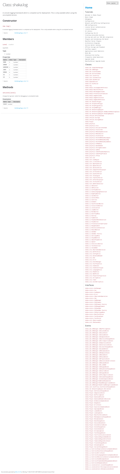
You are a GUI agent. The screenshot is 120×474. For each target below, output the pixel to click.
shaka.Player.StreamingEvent (94, 431)
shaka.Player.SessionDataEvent (95, 423)
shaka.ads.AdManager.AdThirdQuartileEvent (99, 375)
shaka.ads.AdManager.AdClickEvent (96, 333)
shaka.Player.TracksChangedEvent (96, 443)
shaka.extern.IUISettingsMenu (95, 312)
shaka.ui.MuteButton (91, 212)
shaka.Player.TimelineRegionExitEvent (97, 441)
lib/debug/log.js (18, 33)
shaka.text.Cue (90, 158)
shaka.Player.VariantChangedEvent (96, 447)
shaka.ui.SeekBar (90, 232)
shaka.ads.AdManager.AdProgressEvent (97, 359)
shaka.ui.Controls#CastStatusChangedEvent (99, 451)
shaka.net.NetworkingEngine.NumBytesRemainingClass (102, 111)
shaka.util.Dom (90, 258)
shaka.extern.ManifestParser (94, 314)
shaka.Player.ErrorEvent (93, 405)
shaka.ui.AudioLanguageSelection (96, 192)
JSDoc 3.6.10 (18, 472)
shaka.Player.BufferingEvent (94, 395)
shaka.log (88, 85)
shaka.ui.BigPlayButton (93, 194)
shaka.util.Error (90, 260)
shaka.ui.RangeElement (92, 226)
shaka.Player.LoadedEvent (93, 411)
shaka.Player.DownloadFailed (94, 397)
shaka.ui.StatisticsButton (94, 244)
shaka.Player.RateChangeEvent (95, 421)
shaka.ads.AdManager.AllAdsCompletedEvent (99, 379)
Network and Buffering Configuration (97, 23)
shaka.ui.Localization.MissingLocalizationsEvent (101, 467)
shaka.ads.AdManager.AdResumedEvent (97, 363)
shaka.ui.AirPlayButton (93, 190)
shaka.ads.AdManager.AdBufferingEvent (97, 329)
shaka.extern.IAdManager (93, 300)
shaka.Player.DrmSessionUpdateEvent (97, 401)
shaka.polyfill (90, 124)
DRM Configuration (91, 25)
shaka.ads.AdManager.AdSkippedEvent (97, 367)
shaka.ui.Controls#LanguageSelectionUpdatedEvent (101, 455)
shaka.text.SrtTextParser (93, 172)
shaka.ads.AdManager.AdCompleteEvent (97, 337)
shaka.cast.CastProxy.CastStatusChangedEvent (100, 387)
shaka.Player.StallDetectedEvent (96, 425)
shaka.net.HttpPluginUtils (94, 105)
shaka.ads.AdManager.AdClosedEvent (96, 335)
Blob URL (88, 53)
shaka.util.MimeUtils (92, 272)
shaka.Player (89, 122)
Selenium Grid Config (92, 55)
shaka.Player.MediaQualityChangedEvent (98, 417)
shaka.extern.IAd (90, 298)
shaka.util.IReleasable (93, 322)
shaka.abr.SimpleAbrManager (94, 67)
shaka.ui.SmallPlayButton (93, 240)
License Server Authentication (95, 27)
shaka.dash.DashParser (92, 79)
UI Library (88, 31)
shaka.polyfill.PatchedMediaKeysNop (97, 140)
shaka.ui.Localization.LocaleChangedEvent (99, 465)
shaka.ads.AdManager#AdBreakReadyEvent (98, 381)
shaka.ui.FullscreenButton (94, 206)
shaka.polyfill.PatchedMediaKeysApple (97, 138)
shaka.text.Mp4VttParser (93, 166)
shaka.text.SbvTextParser (93, 168)
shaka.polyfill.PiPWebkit (93, 144)
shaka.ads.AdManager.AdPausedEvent (96, 357)
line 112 (26, 81)
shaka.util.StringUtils (93, 278)
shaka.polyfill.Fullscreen (94, 130)
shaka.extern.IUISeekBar (93, 308)
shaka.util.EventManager (93, 262)
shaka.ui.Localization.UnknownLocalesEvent (99, 469)
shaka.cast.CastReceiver (93, 77)
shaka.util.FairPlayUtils (93, 264)
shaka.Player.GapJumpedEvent (94, 409)
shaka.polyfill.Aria (91, 126)
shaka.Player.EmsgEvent (93, 403)
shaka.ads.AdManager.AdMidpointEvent (97, 353)
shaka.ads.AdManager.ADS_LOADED (95, 365)
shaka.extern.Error (91, 294)
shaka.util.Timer (90, 280)
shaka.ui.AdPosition (91, 188)
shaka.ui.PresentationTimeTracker (96, 224)
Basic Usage (89, 17)
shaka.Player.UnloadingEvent (94, 445)
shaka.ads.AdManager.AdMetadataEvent (97, 351)
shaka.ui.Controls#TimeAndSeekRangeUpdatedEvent (101, 461)
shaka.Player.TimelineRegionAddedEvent (98, 437)
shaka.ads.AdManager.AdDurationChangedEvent (100, 339)
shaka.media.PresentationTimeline (96, 93)
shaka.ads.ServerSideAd (93, 73)
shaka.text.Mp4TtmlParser (93, 164)
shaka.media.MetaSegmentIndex (95, 91)
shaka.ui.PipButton (91, 218)
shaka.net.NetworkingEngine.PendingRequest (99, 113)
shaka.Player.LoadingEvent (94, 413)
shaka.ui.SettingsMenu (92, 236)
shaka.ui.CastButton (91, 196)
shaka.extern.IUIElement (93, 302)
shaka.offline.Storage (92, 117)
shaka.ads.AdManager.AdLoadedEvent (96, 349)
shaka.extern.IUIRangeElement (95, 306)
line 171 (26, 108)
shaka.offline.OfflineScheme (94, 115)
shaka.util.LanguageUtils (93, 270)
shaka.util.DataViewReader (94, 256)
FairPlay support (90, 49)
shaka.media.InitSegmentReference (96, 87)
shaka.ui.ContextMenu (92, 198)
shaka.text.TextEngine (92, 176)
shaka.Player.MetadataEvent (94, 419)
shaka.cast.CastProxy (92, 75)
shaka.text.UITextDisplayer (94, 180)
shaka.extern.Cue (90, 290)
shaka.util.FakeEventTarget (94, 268)
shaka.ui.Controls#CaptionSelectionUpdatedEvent (101, 449)
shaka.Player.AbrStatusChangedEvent (97, 391)
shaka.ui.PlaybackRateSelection (95, 220)
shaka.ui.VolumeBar (91, 248)
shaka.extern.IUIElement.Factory (96, 304)
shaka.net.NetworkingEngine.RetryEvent (98, 389)
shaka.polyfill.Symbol (92, 150)
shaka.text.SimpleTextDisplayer (95, 170)
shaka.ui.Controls (91, 200)
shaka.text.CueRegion (92, 160)
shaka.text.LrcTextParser (93, 162)
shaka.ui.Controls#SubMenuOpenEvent (97, 459)
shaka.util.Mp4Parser (92, 274)
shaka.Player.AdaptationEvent (95, 393)
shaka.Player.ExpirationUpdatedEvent (97, 407)
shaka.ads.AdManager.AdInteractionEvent (98, 345)
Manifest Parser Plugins (93, 41)
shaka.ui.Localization (92, 208)
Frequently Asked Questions (94, 57)
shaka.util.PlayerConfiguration (95, 276)
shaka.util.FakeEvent (92, 266)
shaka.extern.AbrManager (93, 288)
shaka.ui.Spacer (90, 242)
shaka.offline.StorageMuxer (94, 120)
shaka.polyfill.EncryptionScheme (96, 128)
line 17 (26, 33)
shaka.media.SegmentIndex (93, 95)
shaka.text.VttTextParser (93, 182)
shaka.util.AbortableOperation (95, 250)
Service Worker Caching (93, 45)
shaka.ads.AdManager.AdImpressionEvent (98, 343)
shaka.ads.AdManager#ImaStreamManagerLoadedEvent (101, 385)
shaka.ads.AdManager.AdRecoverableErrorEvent (100, 361)
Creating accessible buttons (94, 35)
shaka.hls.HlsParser (91, 83)
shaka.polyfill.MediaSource (94, 134)
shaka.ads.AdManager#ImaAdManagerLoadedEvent (100, 383)
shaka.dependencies (91, 81)
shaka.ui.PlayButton (91, 222)
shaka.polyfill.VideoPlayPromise (96, 154)
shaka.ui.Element (90, 202)
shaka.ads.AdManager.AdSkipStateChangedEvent (100, 369)
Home (88, 7)
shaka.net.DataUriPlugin (93, 101)
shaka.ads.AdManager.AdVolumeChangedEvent (99, 377)
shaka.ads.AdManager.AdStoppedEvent (97, 373)
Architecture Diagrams (92, 43)
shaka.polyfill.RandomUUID (94, 146)
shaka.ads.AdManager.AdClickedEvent (97, 331)
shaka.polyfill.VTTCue (92, 156)
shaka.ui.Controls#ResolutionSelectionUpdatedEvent (102, 457)
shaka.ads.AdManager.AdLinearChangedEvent (99, 347)
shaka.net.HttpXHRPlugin (93, 107)
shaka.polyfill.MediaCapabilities (96, 132)
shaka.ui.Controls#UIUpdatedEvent (96, 463)
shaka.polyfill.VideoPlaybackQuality (97, 152)
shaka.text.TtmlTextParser (94, 178)
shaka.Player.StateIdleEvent (94, 429)
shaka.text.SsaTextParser (93, 174)
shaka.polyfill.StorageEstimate (95, 148)
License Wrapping (90, 29)
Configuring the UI (91, 33)
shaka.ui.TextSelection (93, 246)
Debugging (88, 19)
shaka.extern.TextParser (93, 318)
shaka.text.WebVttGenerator (94, 184)
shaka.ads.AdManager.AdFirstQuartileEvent (99, 341)
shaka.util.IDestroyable (93, 320)
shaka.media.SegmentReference (95, 99)
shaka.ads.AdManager (91, 69)
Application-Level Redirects (94, 51)
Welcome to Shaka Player (93, 15)
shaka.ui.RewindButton (92, 230)
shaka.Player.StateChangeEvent (95, 427)
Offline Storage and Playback (95, 47)
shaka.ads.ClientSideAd (93, 71)
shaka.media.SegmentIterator (94, 97)
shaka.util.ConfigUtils (93, 254)
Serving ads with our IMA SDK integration (99, 37)
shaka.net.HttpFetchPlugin (94, 103)
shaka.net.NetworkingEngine (94, 109)
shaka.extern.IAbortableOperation (96, 296)
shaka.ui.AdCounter (91, 186)
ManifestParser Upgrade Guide (95, 61)
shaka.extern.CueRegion (93, 292)
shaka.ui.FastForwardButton (94, 204)
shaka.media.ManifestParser (94, 89)
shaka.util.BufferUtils (93, 252)
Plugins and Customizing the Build (96, 39)
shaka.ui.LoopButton (91, 210)
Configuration (89, 21)
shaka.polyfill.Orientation (94, 136)
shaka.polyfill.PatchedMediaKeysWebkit (98, 142)
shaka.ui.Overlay (90, 216)
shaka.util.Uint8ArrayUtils (94, 282)
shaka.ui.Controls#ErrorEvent (95, 453)
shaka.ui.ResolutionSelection (95, 228)
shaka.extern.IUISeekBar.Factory (96, 310)
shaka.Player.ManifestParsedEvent (96, 415)
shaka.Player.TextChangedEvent (95, 433)
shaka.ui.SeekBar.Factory (93, 234)
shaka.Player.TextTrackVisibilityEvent (98, 435)
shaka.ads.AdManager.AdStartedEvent (97, 371)
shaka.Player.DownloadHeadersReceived (97, 399)
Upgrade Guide (89, 59)
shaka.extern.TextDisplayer (94, 316)
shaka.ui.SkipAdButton (92, 238)
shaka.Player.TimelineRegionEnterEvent (98, 439)
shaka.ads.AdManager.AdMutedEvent (96, 355)
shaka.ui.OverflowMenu (92, 214)
